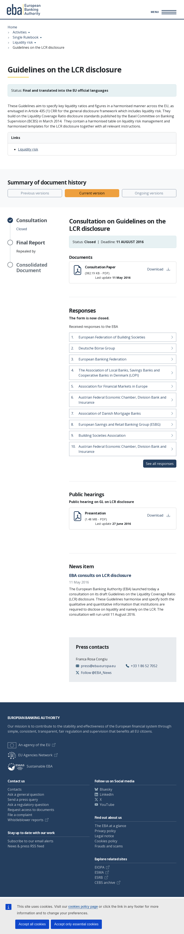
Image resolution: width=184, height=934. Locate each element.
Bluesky (106, 789)
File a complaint (20, 814)
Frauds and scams (109, 846)
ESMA (99, 872)
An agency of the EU (29, 745)
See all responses (160, 463)
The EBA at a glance (110, 825)
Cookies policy (106, 841)
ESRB (99, 877)
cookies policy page (83, 906)
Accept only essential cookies (76, 924)
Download (158, 269)
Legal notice (104, 836)
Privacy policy (105, 831)
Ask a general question (26, 794)
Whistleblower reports (25, 820)
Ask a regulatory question (28, 804)
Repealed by (30, 246)
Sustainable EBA (30, 766)
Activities (20, 32)
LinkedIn (106, 794)
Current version (92, 193)
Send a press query (23, 799)
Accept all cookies (32, 924)
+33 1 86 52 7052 (144, 666)
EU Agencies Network (30, 755)
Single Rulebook (26, 37)
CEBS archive (105, 882)
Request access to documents (31, 809)
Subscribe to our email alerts (30, 841)
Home (12, 27)
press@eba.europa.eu (98, 666)
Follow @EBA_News (96, 672)
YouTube (107, 804)
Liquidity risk (23, 42)
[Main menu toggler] (162, 12)
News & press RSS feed (26, 846)
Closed (31, 224)
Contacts (15, 789)
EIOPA (99, 867)
